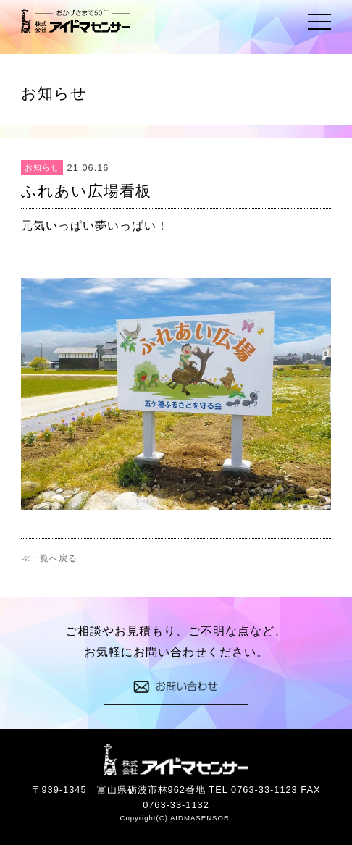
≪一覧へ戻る (49, 558)
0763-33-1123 (264, 789)
